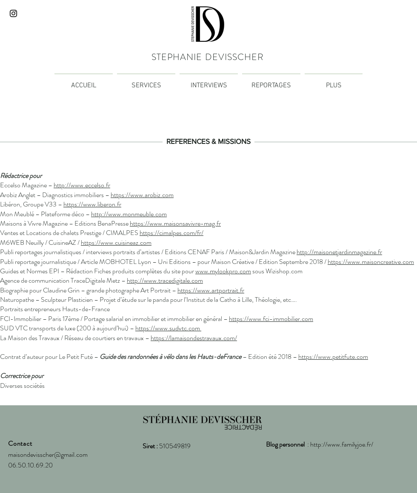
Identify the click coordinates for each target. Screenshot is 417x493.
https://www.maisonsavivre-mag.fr (175, 223)
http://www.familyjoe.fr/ (341, 444)
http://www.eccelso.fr (82, 185)
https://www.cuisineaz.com (116, 242)
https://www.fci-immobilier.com (271, 319)
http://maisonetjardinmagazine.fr (339, 252)
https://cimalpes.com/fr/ (171, 233)
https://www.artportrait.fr (210, 290)
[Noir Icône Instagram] (13, 13)
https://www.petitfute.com (333, 356)
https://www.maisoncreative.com (371, 262)
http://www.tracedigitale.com (165, 280)
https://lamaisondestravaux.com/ (194, 338)
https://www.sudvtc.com (168, 328)
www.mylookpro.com (223, 271)
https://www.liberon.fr (92, 204)
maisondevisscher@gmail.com (48, 454)
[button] (334, 82)
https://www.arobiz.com (142, 195)
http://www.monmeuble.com (129, 214)
